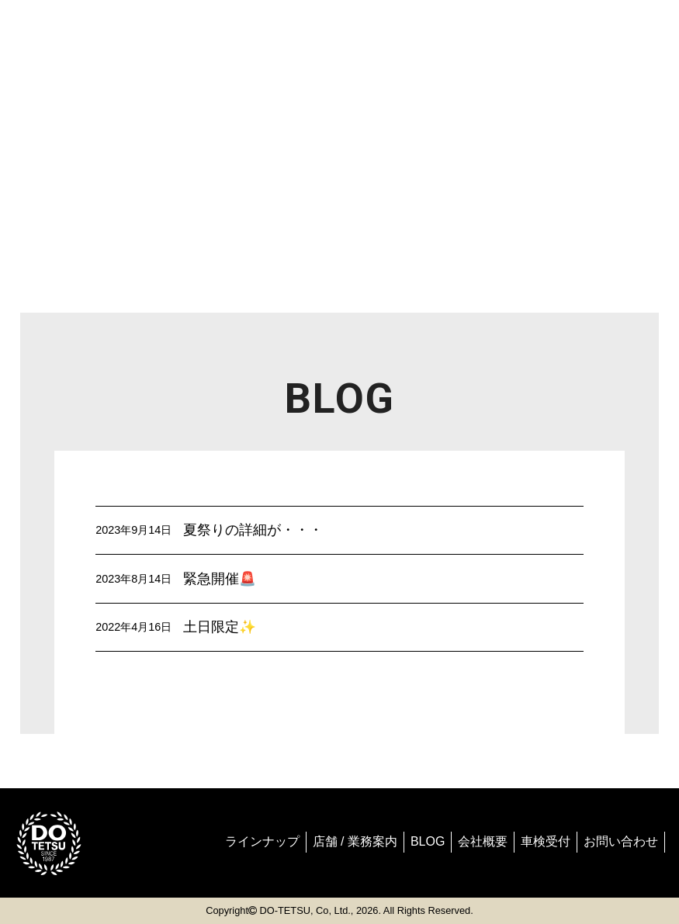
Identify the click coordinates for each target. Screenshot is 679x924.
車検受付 (545, 841)
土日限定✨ (219, 627)
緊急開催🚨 (219, 579)
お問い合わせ (621, 841)
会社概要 (483, 841)
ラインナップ (262, 841)
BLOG (428, 841)
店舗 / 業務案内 (355, 841)
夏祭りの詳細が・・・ (253, 530)
